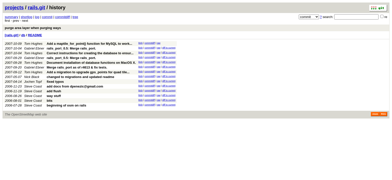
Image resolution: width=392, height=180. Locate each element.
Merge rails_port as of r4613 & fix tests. (77, 67)
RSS (383, 114)
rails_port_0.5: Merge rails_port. (71, 48)
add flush (54, 91)
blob (140, 43)
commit (47, 17)
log (37, 17)
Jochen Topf (33, 82)
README (35, 35)
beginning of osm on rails (66, 105)
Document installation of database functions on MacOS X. (91, 62)
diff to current (169, 47)
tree (75, 17)
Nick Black (32, 77)
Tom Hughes (33, 44)
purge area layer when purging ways (33, 28)
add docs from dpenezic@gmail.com (75, 86)
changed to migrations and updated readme (80, 77)
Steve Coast (33, 86)
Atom (375, 114)
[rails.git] (11, 35)
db (23, 35)
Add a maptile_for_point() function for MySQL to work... (89, 44)
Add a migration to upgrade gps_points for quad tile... (88, 72)
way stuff (54, 96)
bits (49, 100)
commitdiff (62, 17)
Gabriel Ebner (34, 48)
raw (158, 43)
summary (11, 17)
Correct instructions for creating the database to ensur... (90, 53)
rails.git (36, 7)
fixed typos (55, 82)
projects (14, 7)
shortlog (26, 17)
